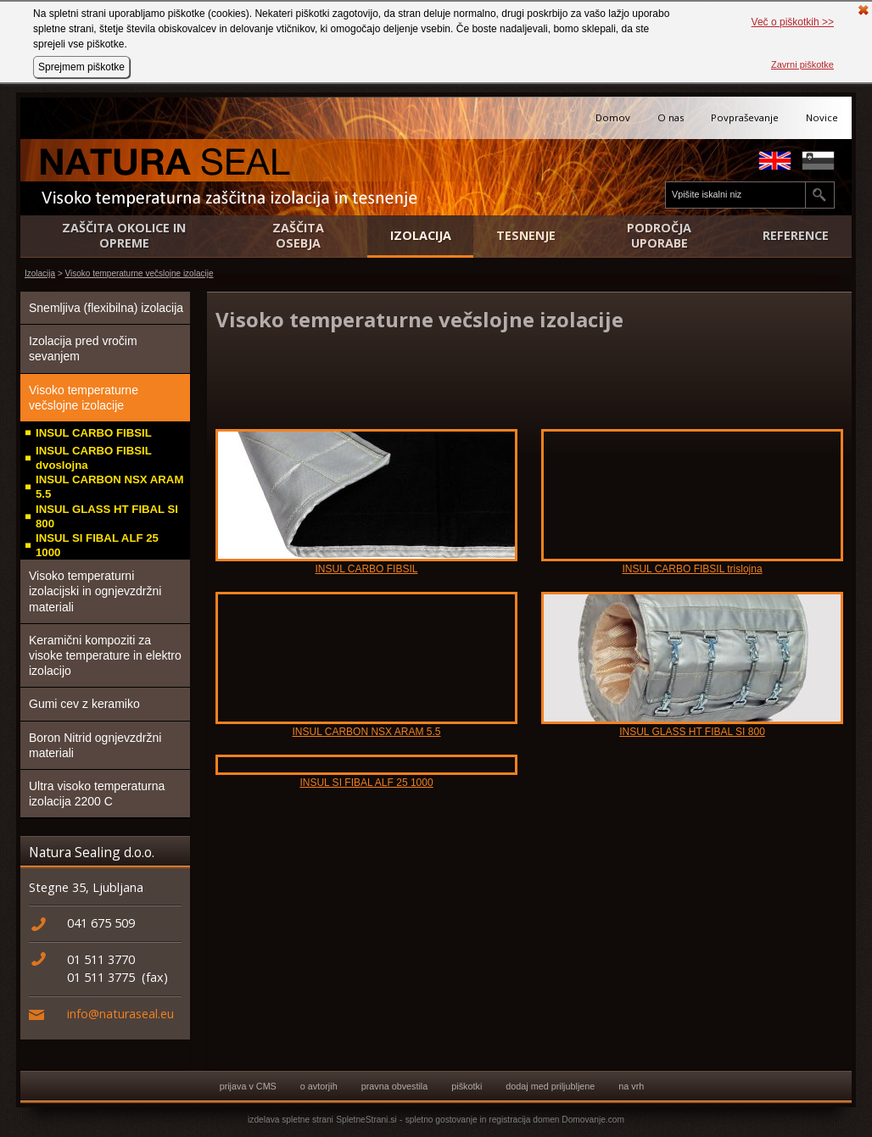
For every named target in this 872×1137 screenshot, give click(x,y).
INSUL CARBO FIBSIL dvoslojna (94, 457)
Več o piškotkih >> (793, 22)
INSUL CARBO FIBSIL (94, 432)
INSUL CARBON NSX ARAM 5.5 (109, 486)
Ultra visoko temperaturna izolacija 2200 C (97, 793)
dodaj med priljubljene (550, 1086)
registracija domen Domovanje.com (556, 1119)
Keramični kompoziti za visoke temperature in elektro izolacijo (105, 655)
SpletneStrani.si (366, 1119)
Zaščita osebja (298, 235)
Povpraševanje (745, 117)
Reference (796, 235)
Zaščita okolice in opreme (124, 235)
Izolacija (420, 235)
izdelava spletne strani (290, 1119)
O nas (670, 117)
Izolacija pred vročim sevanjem (83, 348)
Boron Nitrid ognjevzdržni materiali (95, 745)
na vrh (631, 1086)
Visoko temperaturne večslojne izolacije (139, 273)
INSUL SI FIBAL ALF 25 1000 (97, 545)
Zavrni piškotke (802, 64)
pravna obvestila (394, 1086)
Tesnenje (526, 235)
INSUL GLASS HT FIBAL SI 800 (107, 516)
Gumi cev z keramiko (84, 704)
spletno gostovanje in (447, 1119)
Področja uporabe (659, 235)
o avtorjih (319, 1086)
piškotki (466, 1086)
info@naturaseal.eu (120, 1014)
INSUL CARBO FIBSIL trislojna (692, 569)
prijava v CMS (248, 1086)
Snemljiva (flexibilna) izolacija (106, 308)
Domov (612, 117)
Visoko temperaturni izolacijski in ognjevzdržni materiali (95, 591)
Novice (822, 117)
